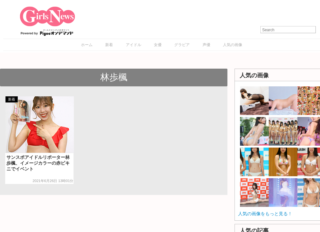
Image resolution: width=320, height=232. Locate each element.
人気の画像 (232, 45)
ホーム (87, 45)
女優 (158, 45)
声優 (206, 45)
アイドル (133, 45)
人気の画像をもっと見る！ (265, 213)
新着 (109, 45)
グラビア (182, 45)
